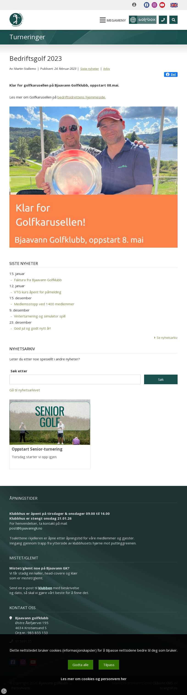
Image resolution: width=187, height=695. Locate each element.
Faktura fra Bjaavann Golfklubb (38, 279)
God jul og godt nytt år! (32, 328)
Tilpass (108, 664)
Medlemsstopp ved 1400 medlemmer (44, 304)
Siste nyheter (89, 69)
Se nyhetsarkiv (167, 338)
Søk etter (19, 371)
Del (171, 74)
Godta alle (81, 664)
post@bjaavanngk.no (25, 528)
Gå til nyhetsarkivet (24, 390)
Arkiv (106, 69)
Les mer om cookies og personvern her (93, 678)
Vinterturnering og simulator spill (39, 316)
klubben (45, 588)
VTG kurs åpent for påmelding (37, 292)
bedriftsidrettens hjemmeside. (81, 97)
